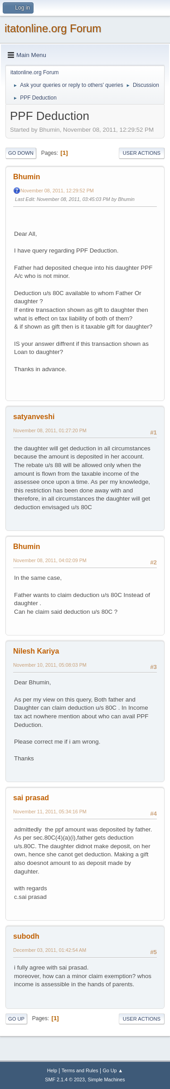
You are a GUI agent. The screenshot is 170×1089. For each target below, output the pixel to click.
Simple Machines (106, 1079)
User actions (141, 153)
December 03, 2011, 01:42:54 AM (49, 950)
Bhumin (26, 177)
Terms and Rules (80, 1070)
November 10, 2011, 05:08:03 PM (50, 665)
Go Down (21, 153)
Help (52, 1070)
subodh (26, 936)
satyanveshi (34, 416)
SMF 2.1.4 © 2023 (65, 1079)
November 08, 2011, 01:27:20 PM (50, 430)
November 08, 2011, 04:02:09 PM (50, 560)
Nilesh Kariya (36, 651)
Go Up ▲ (112, 1070)
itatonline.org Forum (53, 28)
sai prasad (31, 798)
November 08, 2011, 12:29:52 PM (57, 190)
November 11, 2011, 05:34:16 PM (50, 811)
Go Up (16, 1019)
